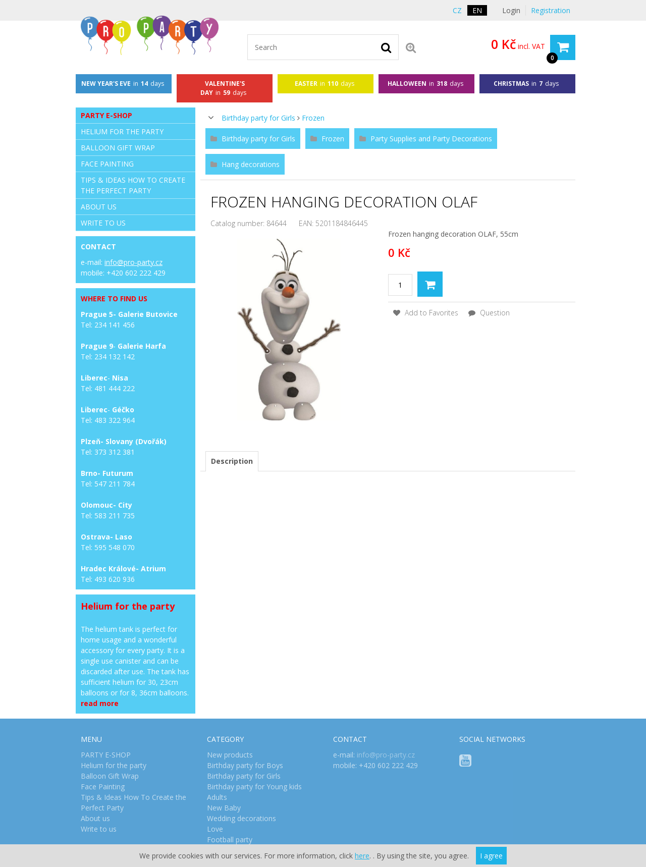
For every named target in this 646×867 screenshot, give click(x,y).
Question (489, 312)
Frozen (313, 118)
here (362, 855)
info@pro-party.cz (133, 262)
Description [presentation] (232, 461)
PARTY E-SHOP (106, 115)
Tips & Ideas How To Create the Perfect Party (133, 185)
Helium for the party (122, 131)
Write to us (103, 223)
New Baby (224, 807)
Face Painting (107, 164)
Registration (550, 10)
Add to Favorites (425, 312)
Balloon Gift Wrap (118, 147)
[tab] (231, 461)
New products (230, 755)
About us (99, 206)
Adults (217, 797)
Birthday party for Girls (258, 118)
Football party (229, 839)
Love (215, 829)
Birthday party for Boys (245, 765)
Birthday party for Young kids (254, 786)
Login (511, 10)
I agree (491, 855)
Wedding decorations (241, 818)
